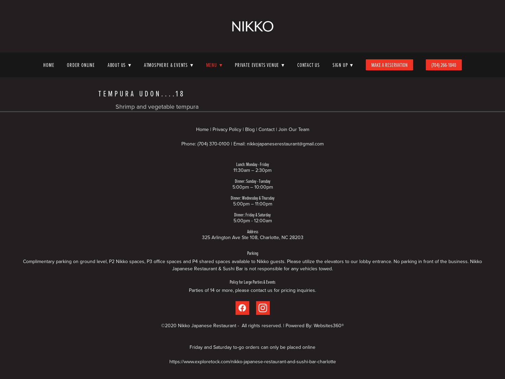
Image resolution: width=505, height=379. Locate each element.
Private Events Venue (260, 65)
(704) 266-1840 (443, 65)
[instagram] (263, 308)
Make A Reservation (389, 65)
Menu (214, 65)
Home (48, 65)
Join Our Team (293, 129)
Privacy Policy (227, 129)
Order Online (81, 65)
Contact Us (308, 65)
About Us (119, 65)
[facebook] (242, 308)
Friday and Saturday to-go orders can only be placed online (252, 347)
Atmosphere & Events (168, 65)
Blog (250, 129)
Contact (266, 129)
